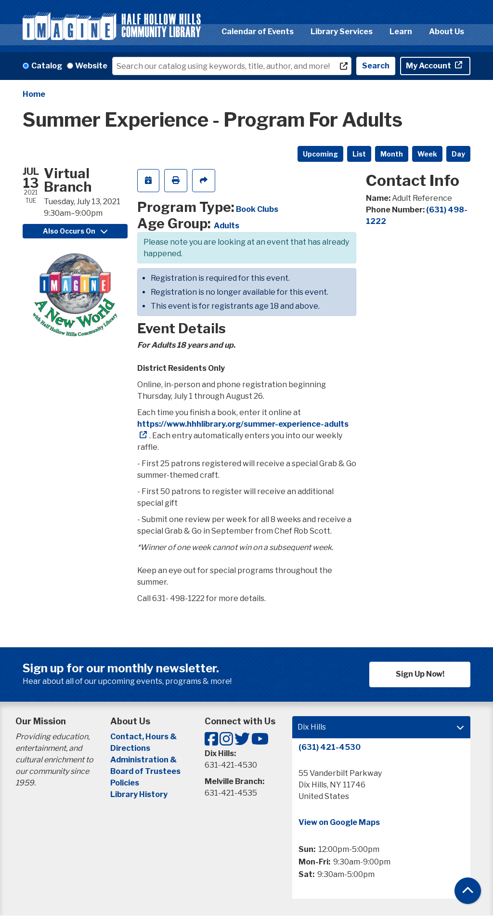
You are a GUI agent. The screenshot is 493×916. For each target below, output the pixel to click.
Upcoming (320, 154)
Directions (130, 748)
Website (91, 65)
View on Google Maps (339, 822)
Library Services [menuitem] (342, 31)
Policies (124, 782)
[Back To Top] (467, 890)
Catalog (46, 65)
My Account (429, 65)
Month (391, 154)
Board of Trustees (145, 771)
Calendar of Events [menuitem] (257, 31)
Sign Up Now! (420, 674)
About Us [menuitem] (446, 31)
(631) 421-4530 (329, 747)
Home (34, 94)
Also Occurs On (75, 231)
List (359, 154)
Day (458, 154)
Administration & (144, 759)
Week (427, 154)
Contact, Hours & (144, 736)
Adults (226, 225)
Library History (139, 794)
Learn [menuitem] (400, 31)
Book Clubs (257, 209)
